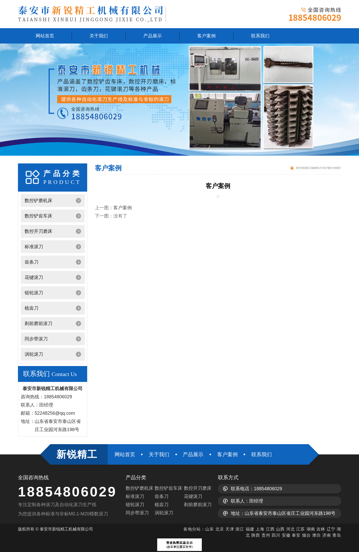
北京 (219, 529)
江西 (270, 529)
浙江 (239, 529)
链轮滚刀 (34, 292)
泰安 (296, 535)
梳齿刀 (31, 308)
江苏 (300, 529)
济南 (326, 535)
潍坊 (316, 535)
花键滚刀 (34, 277)
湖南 (310, 529)
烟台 (306, 535)
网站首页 (45, 35)
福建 (250, 529)
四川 (276, 535)
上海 (260, 529)
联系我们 (260, 35)
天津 (229, 529)
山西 (280, 529)
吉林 (320, 529)
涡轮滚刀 (34, 354)
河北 (291, 529)
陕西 (255, 535)
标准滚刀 (34, 246)
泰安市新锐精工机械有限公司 (309, 167)
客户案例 (206, 35)
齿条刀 (31, 262)
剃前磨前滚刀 (38, 323)
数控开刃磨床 (38, 231)
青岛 (336, 535)
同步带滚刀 (36, 338)
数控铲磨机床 (38, 200)
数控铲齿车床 (38, 215)
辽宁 (331, 529)
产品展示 (152, 35)
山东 (209, 529)
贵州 (266, 535)
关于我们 (98, 35)
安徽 (286, 535)
